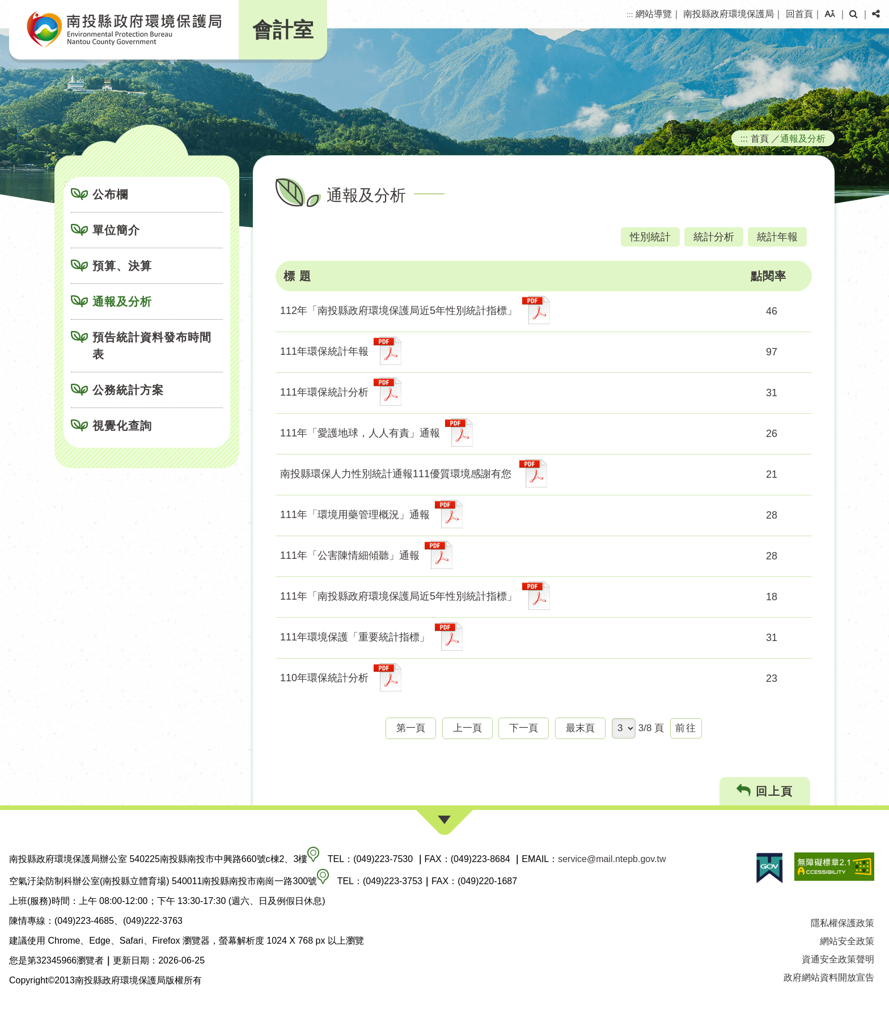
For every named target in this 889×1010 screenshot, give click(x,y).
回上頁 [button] (765, 791)
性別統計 (650, 237)
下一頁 (523, 728)
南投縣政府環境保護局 (728, 14)
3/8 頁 (651, 728)
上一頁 (467, 728)
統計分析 (713, 237)
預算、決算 (122, 266)
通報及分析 (122, 301)
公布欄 (110, 194)
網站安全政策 (847, 941)
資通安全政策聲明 (838, 959)
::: (629, 14)
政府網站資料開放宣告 (829, 977)
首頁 (760, 138)
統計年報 (777, 237)
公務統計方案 (128, 390)
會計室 (283, 29)
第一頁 (410, 728)
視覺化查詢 (122, 425)
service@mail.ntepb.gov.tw (612, 859)
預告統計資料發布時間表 (151, 345)
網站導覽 (654, 14)
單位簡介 (116, 230)
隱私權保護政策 (842, 923)
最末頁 (580, 728)
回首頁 (799, 14)
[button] (829, 14)
